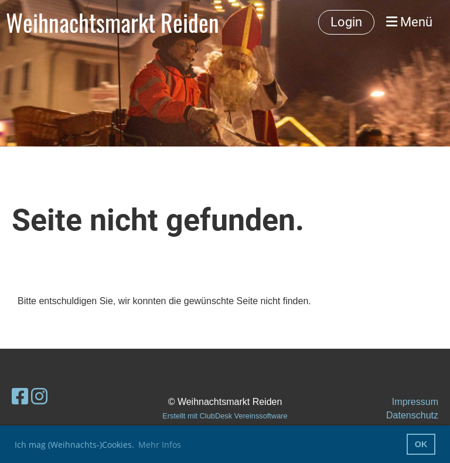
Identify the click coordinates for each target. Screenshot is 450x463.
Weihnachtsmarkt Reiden (112, 22)
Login (346, 22)
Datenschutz (412, 415)
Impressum (415, 402)
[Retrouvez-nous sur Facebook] (20, 396)
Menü (409, 22)
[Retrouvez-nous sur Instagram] (39, 396)
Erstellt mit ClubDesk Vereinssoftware (224, 415)
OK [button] (421, 444)
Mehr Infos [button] (159, 444)
